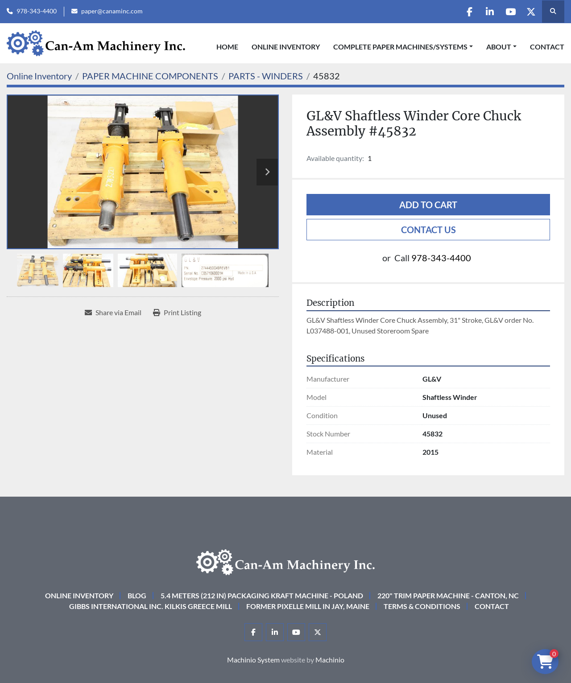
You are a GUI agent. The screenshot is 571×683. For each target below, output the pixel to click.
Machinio (329, 659)
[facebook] (462, 11)
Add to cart (428, 204)
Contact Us (428, 229)
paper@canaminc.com (112, 11)
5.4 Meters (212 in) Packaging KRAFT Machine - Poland (262, 595)
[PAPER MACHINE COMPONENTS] (150, 75)
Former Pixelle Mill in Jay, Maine (307, 606)
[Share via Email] (113, 312)
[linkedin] (484, 11)
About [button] (498, 46)
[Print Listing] (177, 312)
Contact (547, 46)
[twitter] (530, 11)
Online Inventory (286, 46)
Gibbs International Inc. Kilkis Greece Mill (150, 606)
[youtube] (507, 11)
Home (227, 46)
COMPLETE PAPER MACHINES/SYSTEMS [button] (400, 46)
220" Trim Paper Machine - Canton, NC (448, 595)
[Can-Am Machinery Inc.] (285, 561)
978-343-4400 (37, 11)
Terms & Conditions (422, 606)
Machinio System (253, 659)
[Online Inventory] (39, 75)
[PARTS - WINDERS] (265, 75)
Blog (137, 595)
